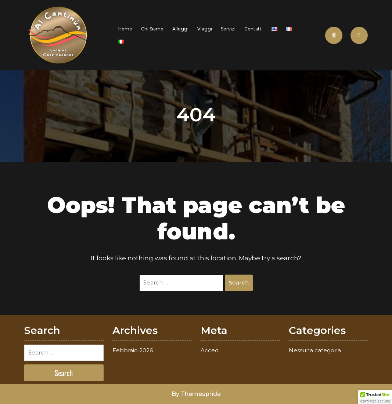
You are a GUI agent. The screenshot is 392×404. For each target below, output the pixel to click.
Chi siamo (152, 29)
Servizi (228, 29)
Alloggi (180, 29)
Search (239, 282)
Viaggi (204, 29)
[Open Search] (334, 35)
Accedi (210, 350)
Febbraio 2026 (132, 350)
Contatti (253, 29)
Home (125, 29)
